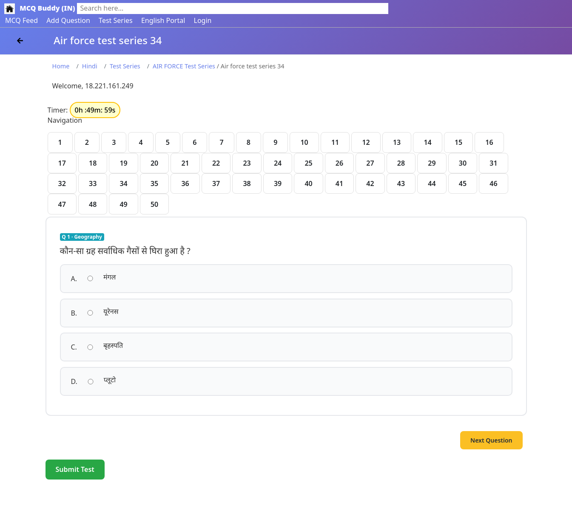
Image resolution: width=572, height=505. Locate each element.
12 (366, 142)
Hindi (89, 66)
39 (278, 183)
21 (185, 163)
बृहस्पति (113, 345)
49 (123, 204)
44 (431, 183)
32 (62, 183)
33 (93, 183)
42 (370, 183)
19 (123, 163)
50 (154, 204)
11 (335, 142)
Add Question (68, 20)
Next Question (491, 440)
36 (185, 183)
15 (458, 142)
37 (216, 183)
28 (401, 163)
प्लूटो (110, 379)
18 (93, 163)
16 (489, 142)
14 (427, 142)
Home (61, 66)
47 (62, 204)
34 (123, 183)
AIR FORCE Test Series (184, 66)
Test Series (116, 20)
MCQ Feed (21, 20)
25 (308, 163)
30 (463, 163)
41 (339, 183)
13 (397, 142)
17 (62, 163)
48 (93, 204)
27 (370, 163)
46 (493, 183)
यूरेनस (111, 311)
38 (246, 183)
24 (278, 163)
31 (493, 163)
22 (216, 163)
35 (154, 183)
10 (304, 142)
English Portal (163, 20)
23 (246, 163)
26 (339, 163)
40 (308, 183)
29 (431, 163)
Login (203, 20)
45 (463, 183)
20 (154, 163)
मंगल (109, 277)
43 (401, 183)
